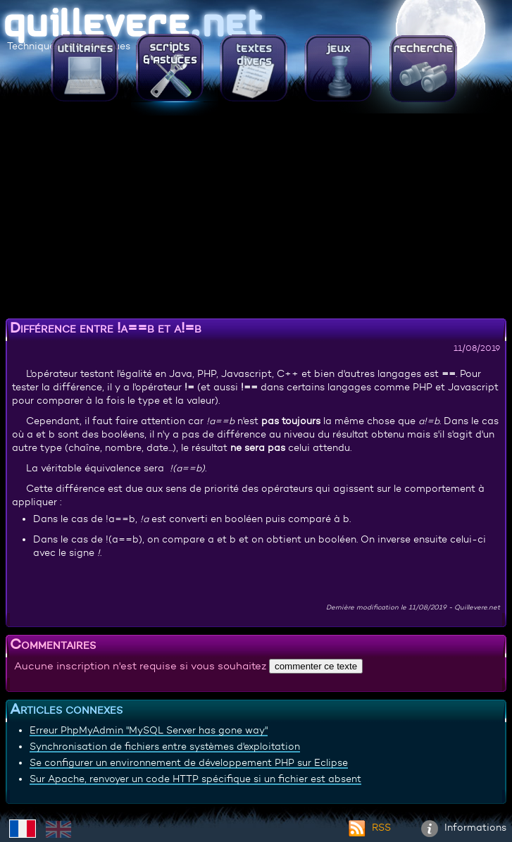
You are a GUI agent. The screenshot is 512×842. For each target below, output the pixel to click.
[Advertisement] (256, 215)
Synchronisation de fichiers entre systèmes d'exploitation (165, 746)
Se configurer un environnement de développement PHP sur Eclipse (189, 762)
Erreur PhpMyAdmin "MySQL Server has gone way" (149, 730)
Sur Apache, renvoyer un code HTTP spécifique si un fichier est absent (195, 778)
